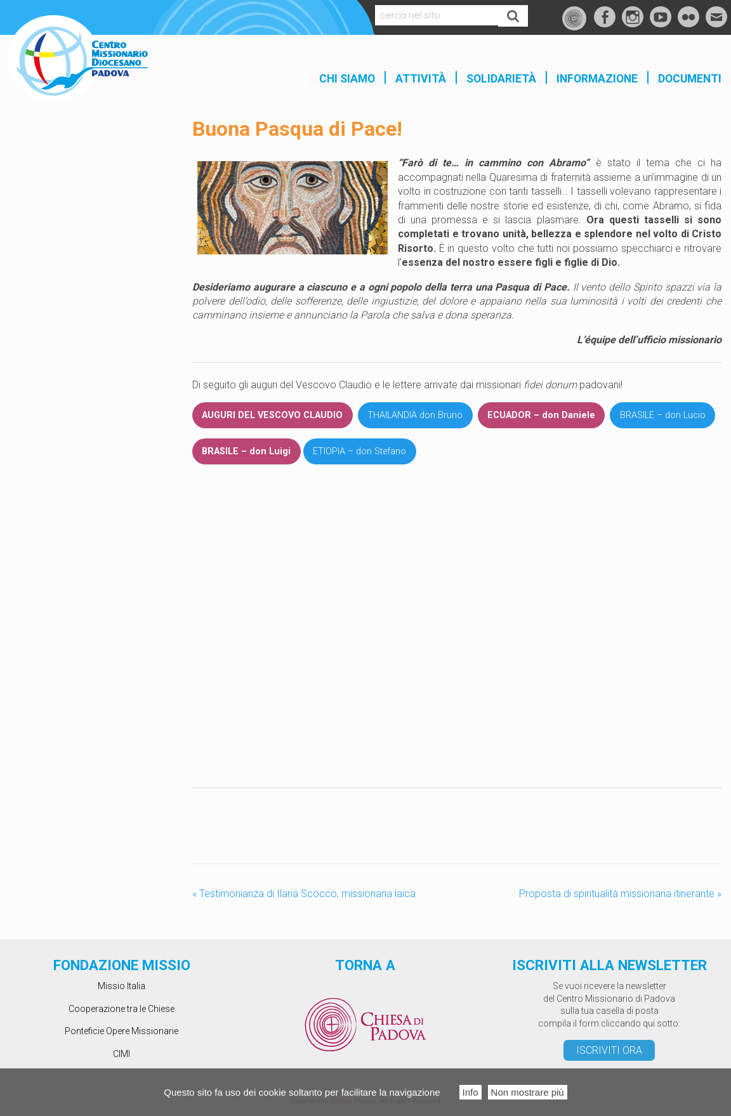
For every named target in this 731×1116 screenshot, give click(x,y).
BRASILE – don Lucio (663, 415)
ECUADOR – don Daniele (541, 415)
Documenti (689, 78)
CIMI (121, 1054)
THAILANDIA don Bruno (415, 415)
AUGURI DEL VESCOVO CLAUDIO (272, 415)
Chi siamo (347, 78)
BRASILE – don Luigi (246, 451)
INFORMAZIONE (597, 78)
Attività (420, 78)
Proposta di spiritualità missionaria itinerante (620, 894)
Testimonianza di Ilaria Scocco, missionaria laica (304, 894)
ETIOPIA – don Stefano (359, 451)
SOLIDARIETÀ (501, 78)
